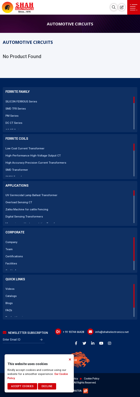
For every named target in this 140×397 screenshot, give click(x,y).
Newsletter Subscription (25, 333)
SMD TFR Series (15, 109)
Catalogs (11, 296)
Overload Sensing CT (18, 202)
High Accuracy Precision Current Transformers (35, 163)
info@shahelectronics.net (112, 332)
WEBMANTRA (74, 391)
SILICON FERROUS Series (21, 102)
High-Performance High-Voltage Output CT (33, 156)
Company (11, 242)
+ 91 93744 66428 (73, 332)
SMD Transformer (16, 170)
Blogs (9, 303)
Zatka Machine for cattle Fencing (26, 209)
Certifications (14, 256)
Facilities (11, 264)
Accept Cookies (22, 386)
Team (9, 249)
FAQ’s (8, 310)
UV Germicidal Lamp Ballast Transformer (31, 195)
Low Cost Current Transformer (24, 148)
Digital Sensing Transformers (24, 217)
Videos (9, 289)
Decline (47, 386)
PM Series (11, 116)
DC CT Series (13, 123)
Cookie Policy (91, 379)
